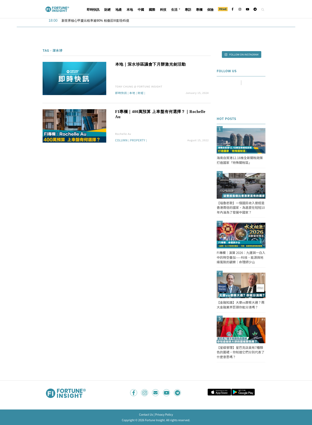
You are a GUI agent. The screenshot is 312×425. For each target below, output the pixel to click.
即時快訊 (93, 9)
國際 (152, 9)
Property (137, 140)
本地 (130, 9)
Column (121, 140)
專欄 (199, 9)
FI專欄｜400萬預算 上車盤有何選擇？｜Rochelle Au (160, 114)
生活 (174, 9)
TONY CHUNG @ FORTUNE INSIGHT (138, 86)
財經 (107, 9)
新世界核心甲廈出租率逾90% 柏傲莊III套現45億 (95, 20)
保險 (210, 9)
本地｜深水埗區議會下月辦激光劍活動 (150, 64)
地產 (118, 9)
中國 (141, 9)
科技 (163, 9)
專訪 (188, 9)
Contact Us (146, 414)
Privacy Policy (164, 414)
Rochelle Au (123, 134)
